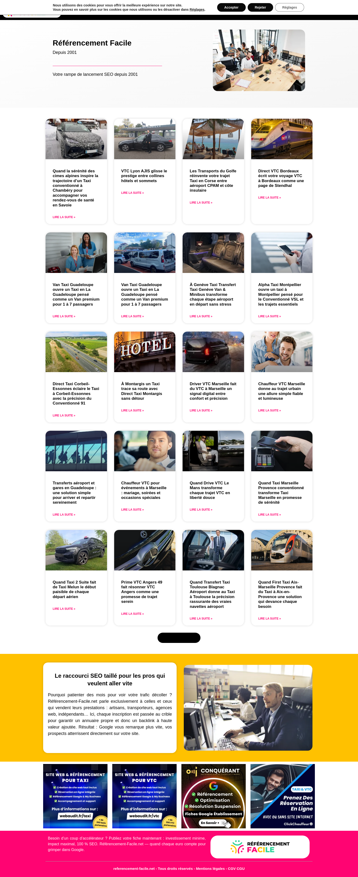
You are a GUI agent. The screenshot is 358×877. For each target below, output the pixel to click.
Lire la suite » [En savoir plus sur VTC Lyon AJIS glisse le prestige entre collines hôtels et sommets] (132, 193)
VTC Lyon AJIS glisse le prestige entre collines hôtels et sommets (144, 176)
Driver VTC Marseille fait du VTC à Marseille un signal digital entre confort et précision (213, 391)
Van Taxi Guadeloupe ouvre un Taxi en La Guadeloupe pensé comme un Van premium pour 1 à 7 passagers (76, 294)
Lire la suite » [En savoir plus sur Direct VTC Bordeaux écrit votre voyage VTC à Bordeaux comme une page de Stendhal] (269, 197)
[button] (179, 638)
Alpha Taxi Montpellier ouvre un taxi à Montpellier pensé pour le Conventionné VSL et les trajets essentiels (281, 294)
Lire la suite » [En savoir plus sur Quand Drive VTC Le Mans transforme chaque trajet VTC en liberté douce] (201, 509)
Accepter (231, 7)
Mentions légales (211, 869)
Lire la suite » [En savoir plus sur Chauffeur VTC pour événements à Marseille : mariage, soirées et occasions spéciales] (132, 509)
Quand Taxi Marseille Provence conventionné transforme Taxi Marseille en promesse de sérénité (281, 493)
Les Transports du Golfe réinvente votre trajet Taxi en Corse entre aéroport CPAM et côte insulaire (213, 181)
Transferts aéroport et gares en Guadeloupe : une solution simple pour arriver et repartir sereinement (74, 493)
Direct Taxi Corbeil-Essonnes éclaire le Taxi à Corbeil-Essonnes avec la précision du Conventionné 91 (76, 394)
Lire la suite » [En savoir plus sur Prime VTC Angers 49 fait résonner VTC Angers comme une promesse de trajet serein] (132, 613)
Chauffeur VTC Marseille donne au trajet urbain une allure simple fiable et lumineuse (281, 391)
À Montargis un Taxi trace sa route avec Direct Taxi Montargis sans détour (141, 391)
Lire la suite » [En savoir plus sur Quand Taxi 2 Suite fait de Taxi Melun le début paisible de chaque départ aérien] (64, 608)
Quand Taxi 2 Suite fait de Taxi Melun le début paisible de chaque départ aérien (74, 589)
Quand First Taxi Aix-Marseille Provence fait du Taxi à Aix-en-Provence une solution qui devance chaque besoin (280, 594)
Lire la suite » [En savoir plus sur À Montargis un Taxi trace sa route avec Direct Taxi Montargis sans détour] (132, 410)
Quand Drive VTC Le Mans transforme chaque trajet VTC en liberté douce (210, 490)
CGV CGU (236, 869)
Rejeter (260, 7)
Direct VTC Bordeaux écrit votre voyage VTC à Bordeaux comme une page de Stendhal (281, 178)
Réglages (197, 9)
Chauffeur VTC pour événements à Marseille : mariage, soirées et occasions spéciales (144, 490)
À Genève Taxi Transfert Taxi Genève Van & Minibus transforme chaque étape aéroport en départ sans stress (213, 294)
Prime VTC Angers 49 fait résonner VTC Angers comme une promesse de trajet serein (141, 592)
